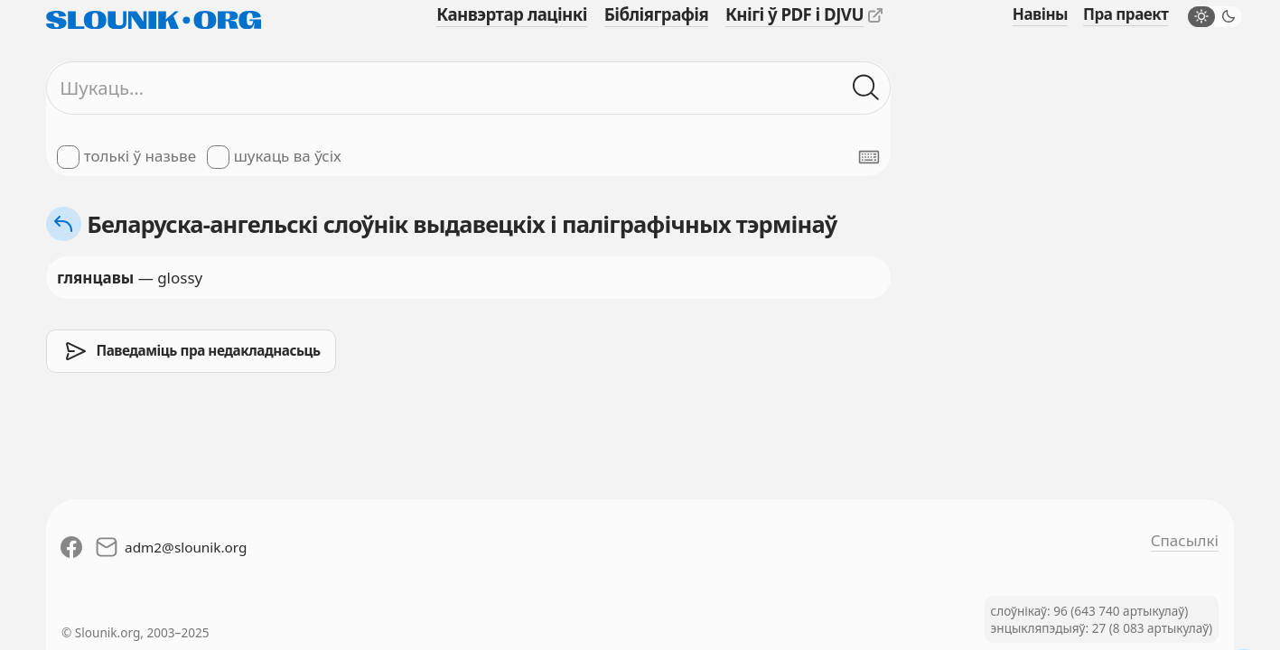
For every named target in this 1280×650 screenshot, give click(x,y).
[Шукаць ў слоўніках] (866, 88)
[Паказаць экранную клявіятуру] (869, 157)
